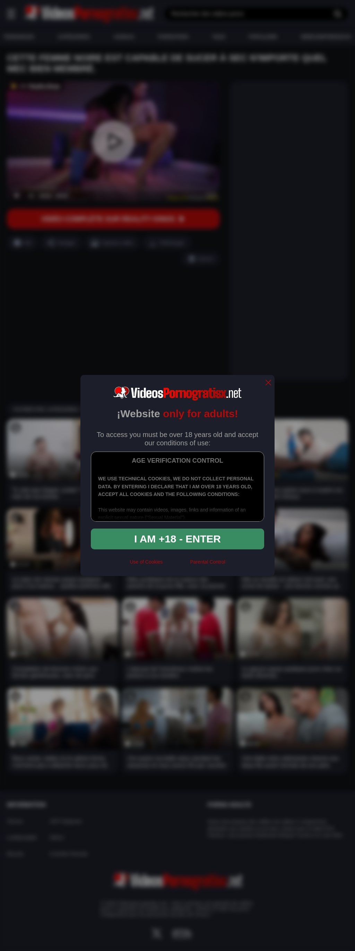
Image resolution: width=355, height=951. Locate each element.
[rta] (176, 565)
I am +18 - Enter (177, 539)
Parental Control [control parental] (207, 562)
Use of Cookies (146, 562)
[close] (268, 383)
